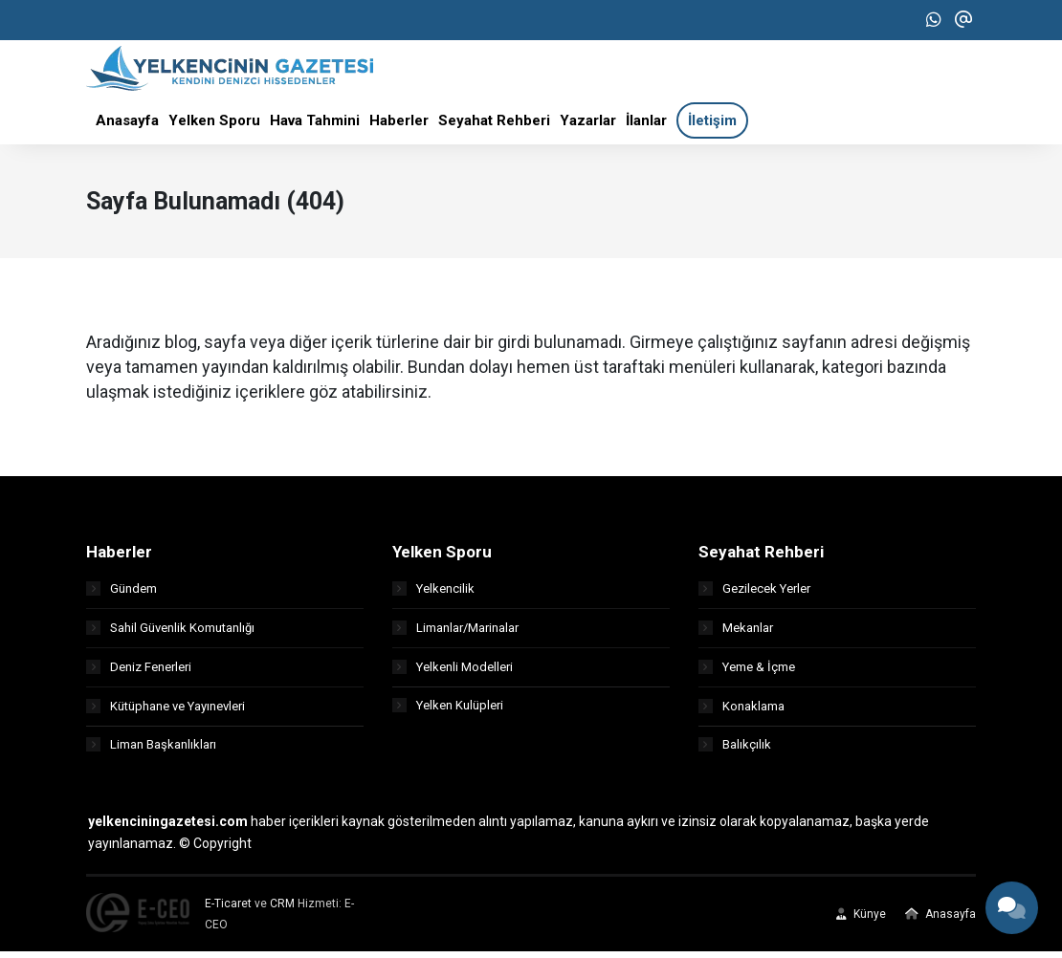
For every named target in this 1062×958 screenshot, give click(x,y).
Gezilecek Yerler (754, 594)
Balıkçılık (734, 751)
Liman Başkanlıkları (151, 751)
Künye (861, 920)
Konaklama (741, 712)
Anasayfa (940, 920)
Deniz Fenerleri (138, 672)
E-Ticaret (228, 910)
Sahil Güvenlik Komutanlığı (170, 633)
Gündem (121, 594)
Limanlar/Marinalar (455, 633)
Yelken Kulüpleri (447, 712)
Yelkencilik (433, 594)
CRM (282, 910)
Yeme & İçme (746, 672)
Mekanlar (735, 633)
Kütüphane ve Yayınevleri (165, 712)
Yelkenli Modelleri (452, 672)
